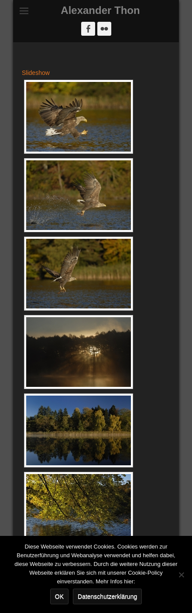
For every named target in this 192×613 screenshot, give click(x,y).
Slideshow (36, 72)
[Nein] (181, 574)
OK (59, 596)
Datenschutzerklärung (107, 596)
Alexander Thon (100, 10)
